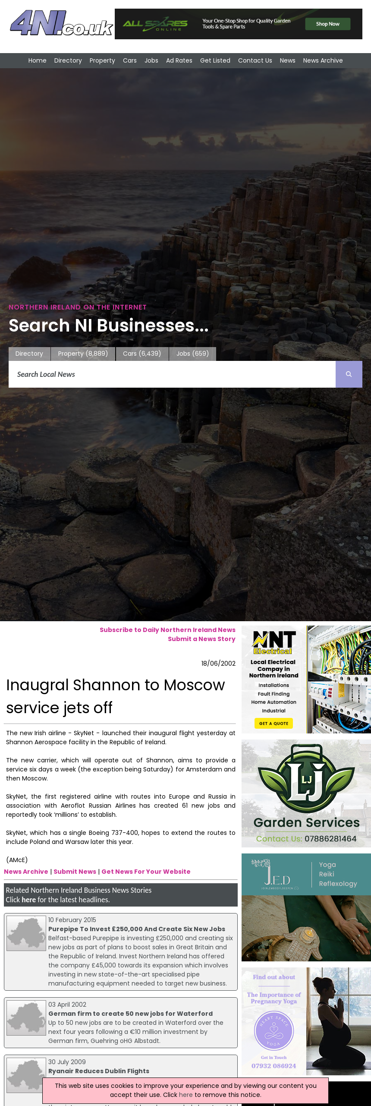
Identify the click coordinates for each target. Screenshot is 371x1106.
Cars (130, 60)
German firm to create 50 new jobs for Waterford (130, 1013)
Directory (68, 60)
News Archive (323, 60)
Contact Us (255, 60)
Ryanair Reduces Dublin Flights (98, 1071)
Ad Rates (179, 60)
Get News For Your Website (146, 871)
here (29, 899)
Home (37, 60)
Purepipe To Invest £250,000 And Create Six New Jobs (136, 929)
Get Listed (215, 60)
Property (102, 60)
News (288, 60)
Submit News (74, 871)
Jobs (151, 60)
